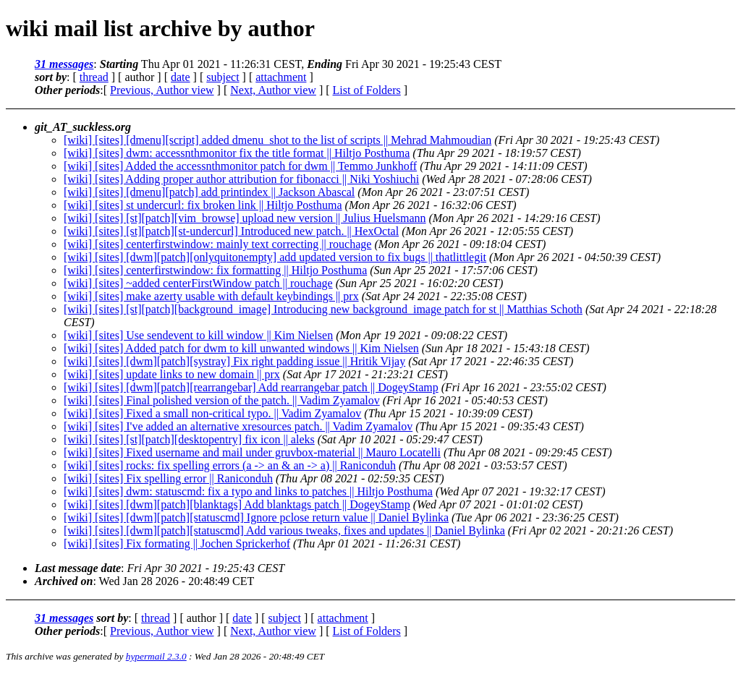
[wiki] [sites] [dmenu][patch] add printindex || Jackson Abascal (209, 192)
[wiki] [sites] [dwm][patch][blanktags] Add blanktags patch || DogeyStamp (237, 504)
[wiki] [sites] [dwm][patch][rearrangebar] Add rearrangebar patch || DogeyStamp (251, 387)
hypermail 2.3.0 (156, 656)
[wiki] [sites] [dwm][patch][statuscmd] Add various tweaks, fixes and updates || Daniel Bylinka (284, 530)
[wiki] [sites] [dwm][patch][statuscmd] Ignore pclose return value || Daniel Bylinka (256, 517)
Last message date (78, 568)
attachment (280, 77)
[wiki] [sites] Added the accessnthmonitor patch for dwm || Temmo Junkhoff (240, 166)
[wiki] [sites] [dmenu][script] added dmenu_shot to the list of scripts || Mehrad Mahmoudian (277, 140)
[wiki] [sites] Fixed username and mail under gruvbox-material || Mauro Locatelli (252, 452)
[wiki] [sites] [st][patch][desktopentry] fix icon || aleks (189, 439)
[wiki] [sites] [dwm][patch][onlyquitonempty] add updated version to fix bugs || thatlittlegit (275, 257)
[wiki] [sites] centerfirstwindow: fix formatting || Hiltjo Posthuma (215, 270)
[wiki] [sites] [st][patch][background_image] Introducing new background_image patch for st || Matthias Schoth (323, 309)
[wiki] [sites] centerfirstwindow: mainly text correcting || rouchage (217, 244)
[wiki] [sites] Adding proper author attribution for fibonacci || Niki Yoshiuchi (241, 179)
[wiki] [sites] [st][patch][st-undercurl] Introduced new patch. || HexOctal (231, 231)
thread (94, 77)
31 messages (64, 64)
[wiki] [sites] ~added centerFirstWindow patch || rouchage (198, 283)
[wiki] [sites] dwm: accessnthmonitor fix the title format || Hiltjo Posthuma (237, 153)
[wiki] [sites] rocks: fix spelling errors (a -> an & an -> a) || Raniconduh (230, 465)
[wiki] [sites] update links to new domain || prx (172, 374)
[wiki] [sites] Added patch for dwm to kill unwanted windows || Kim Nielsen (241, 348)
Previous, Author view (162, 90)
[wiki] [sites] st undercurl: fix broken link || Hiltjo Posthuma (203, 205)
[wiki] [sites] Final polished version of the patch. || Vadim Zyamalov (222, 400)
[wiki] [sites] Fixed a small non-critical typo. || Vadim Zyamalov (212, 413)
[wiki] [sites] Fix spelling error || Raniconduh (168, 478)
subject (222, 77)
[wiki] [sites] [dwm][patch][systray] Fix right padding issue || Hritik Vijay (234, 361)
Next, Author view (273, 90)
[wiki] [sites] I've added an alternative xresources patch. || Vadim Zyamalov (238, 426)
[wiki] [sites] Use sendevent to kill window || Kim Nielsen (198, 335)
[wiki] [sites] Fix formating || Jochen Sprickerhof (177, 543)
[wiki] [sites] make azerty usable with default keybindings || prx (211, 296)
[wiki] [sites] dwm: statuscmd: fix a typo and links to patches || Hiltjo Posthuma (248, 491)
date (180, 77)
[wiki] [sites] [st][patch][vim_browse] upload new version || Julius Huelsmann (245, 218)
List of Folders (367, 90)
